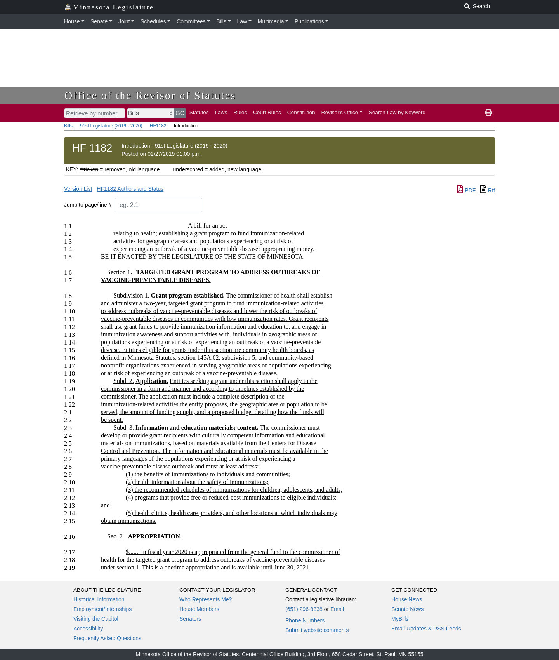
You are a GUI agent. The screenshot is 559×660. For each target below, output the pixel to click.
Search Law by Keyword (397, 112)
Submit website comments (317, 630)
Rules (240, 112)
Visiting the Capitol (95, 619)
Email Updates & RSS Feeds (426, 628)
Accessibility (88, 628)
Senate (99, 21)
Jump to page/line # (87, 205)
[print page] (488, 112)
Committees (191, 21)
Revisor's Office (339, 112)
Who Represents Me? (205, 599)
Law (242, 21)
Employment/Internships (102, 609)
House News (406, 599)
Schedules (153, 21)
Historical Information (99, 599)
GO (180, 113)
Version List (78, 189)
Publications (309, 21)
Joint (124, 21)
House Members (199, 609)
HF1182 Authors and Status (130, 189)
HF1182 (158, 126)
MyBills (399, 619)
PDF (466, 190)
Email (337, 609)
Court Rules (267, 112)
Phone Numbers (305, 620)
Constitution (301, 112)
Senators (190, 619)
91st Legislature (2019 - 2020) (111, 126)
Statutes (199, 112)
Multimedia (271, 21)
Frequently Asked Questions (107, 638)
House (72, 21)
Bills (221, 21)
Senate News (407, 609)
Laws (221, 112)
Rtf (487, 190)
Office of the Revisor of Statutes (150, 95)
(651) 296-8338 (304, 609)
